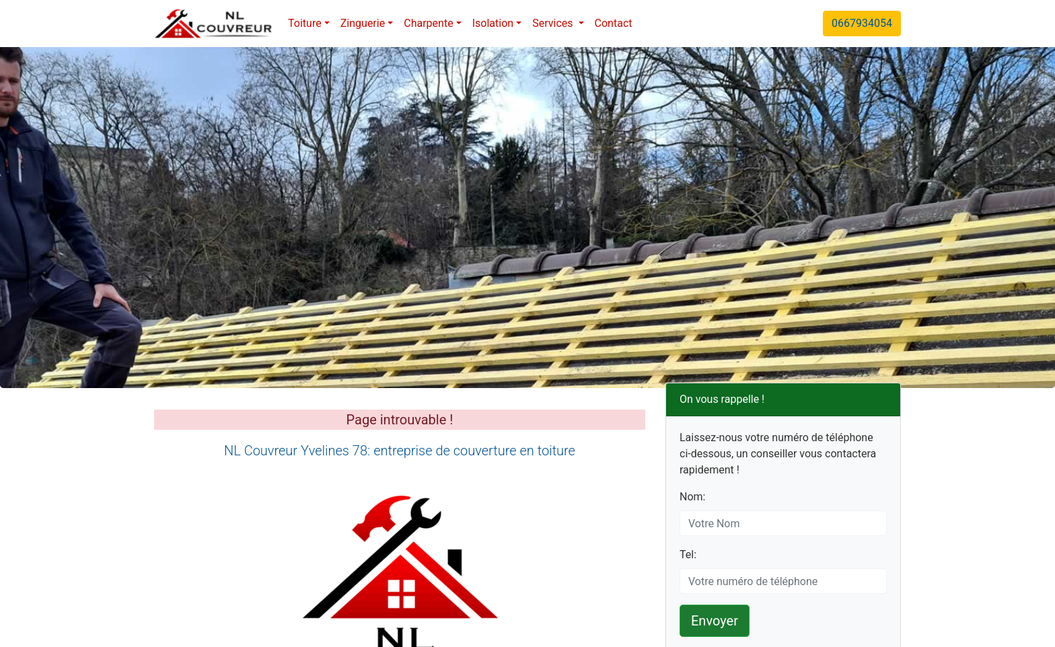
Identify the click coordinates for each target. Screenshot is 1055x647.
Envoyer (714, 621)
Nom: (692, 496)
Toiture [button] (305, 23)
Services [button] (553, 23)
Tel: (688, 554)
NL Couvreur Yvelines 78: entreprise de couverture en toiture (399, 451)
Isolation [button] (492, 23)
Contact (613, 23)
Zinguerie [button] (362, 23)
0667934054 (862, 23)
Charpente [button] (428, 23)
